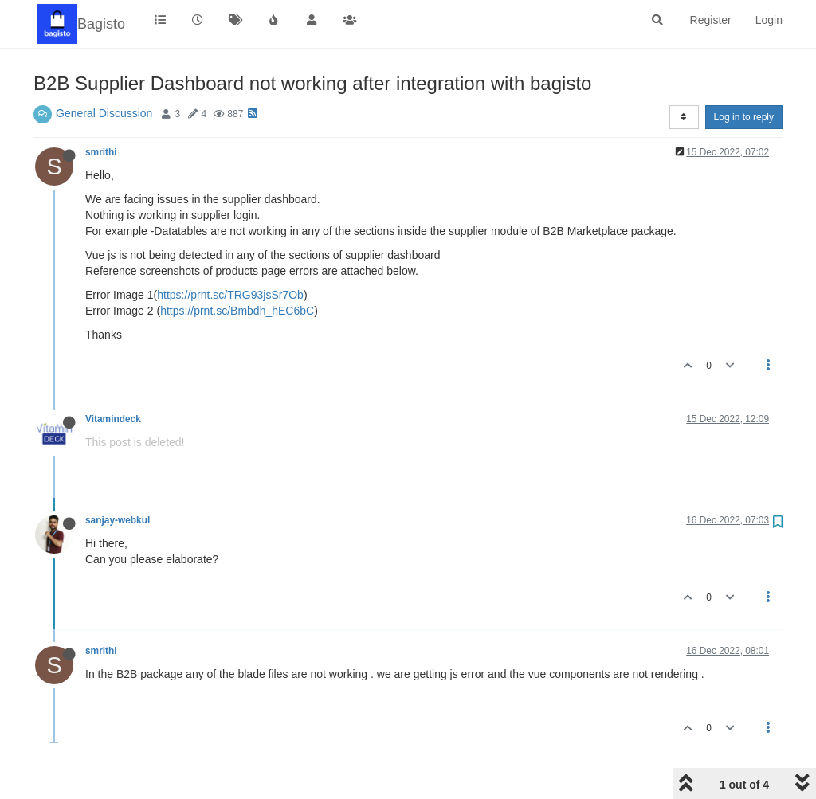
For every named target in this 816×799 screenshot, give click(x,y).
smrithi (101, 152)
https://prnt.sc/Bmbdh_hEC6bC (237, 310)
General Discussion (104, 113)
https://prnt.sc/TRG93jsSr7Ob (230, 294)
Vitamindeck (113, 419)
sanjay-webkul (117, 520)
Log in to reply (744, 117)
